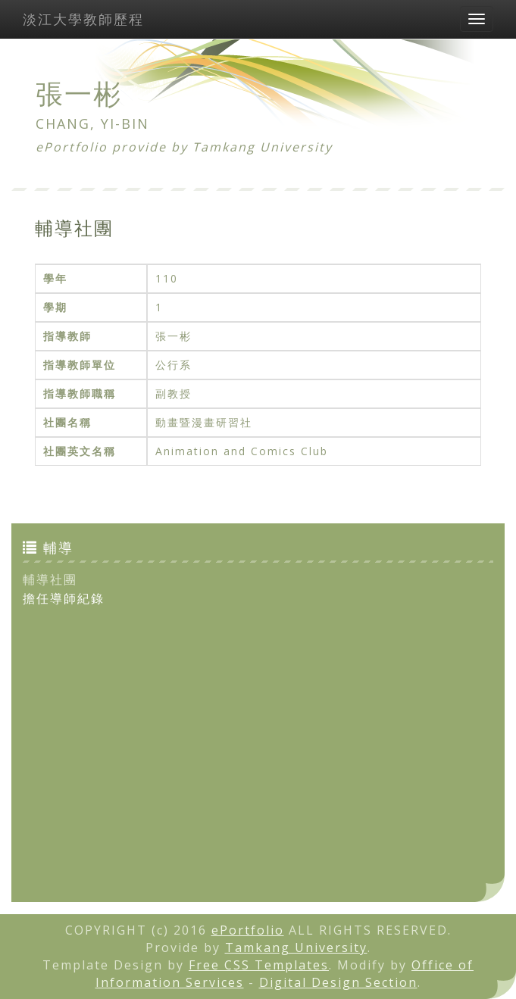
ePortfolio (247, 930)
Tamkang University (262, 147)
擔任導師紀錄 (64, 598)
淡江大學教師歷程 (83, 19)
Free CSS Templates (259, 965)
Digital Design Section (338, 982)
